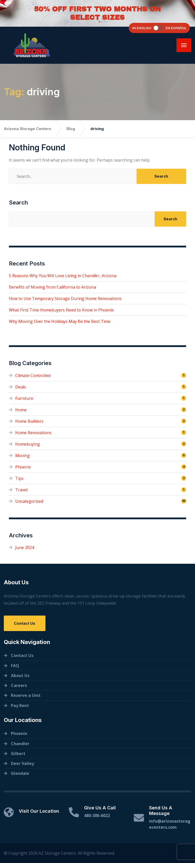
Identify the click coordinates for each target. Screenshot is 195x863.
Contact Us (24, 623)
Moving (22, 455)
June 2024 (24, 547)
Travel (21, 490)
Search (18, 202)
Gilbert (18, 753)
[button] (99, 21)
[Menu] (183, 45)
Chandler (20, 743)
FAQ (15, 665)
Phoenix (23, 467)
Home (21, 410)
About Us (20, 675)
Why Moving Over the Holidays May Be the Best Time (59, 321)
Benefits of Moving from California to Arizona (52, 287)
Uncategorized (29, 501)
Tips (19, 478)
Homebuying (27, 444)
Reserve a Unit (26, 695)
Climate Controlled (33, 375)
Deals (20, 387)
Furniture (24, 398)
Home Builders (29, 421)
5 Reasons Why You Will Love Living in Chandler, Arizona (62, 275)
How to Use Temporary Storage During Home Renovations (65, 298)
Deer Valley (22, 763)
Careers (19, 685)
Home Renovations (33, 432)
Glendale (20, 773)
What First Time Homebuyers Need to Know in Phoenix (61, 310)
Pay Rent (20, 705)
